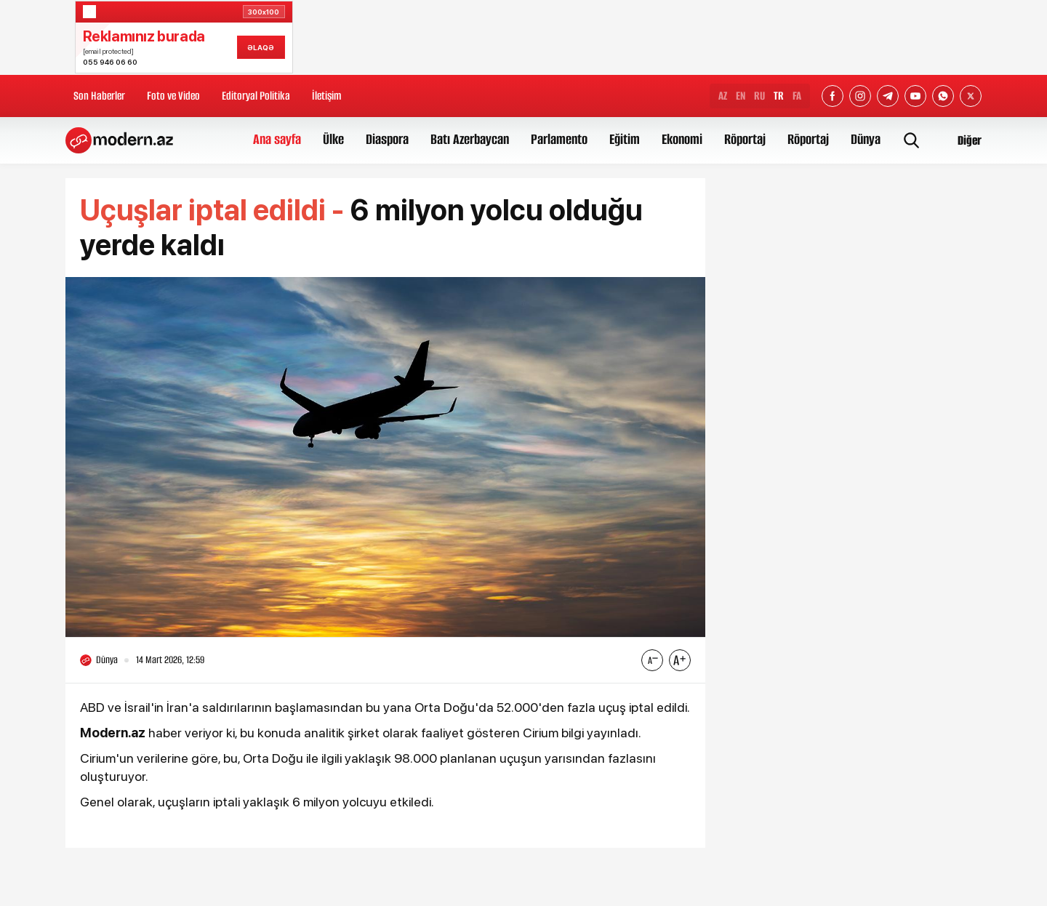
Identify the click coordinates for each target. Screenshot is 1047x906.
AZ (722, 95)
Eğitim (624, 139)
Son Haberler (99, 95)
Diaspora (387, 139)
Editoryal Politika (256, 95)
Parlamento (559, 139)
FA (797, 95)
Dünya (865, 139)
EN (740, 95)
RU (759, 95)
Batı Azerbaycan (469, 139)
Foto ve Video (173, 95)
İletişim (326, 95)
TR (779, 95)
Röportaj (745, 139)
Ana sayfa (277, 139)
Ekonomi (682, 139)
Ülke (333, 139)
